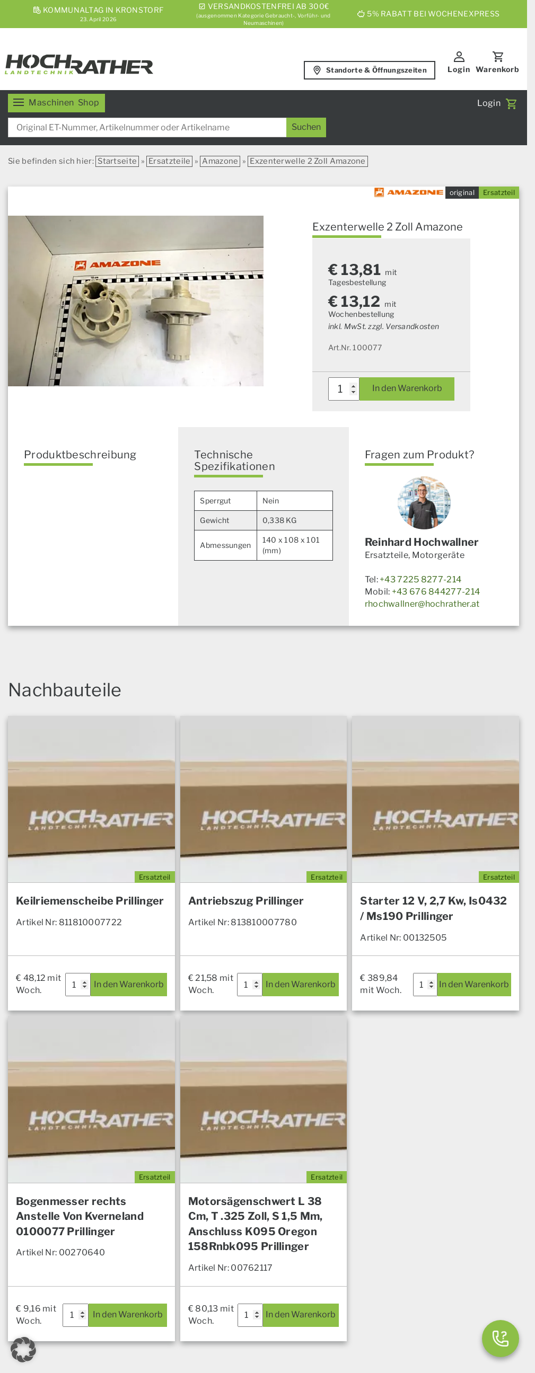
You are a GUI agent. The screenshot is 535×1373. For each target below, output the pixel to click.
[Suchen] (306, 127)
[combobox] (167, 127)
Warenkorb (498, 69)
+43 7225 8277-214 (420, 579)
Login (459, 69)
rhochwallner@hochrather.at (422, 604)
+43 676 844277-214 (436, 592)
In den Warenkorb (407, 388)
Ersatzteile (169, 161)
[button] (23, 1349)
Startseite (117, 161)
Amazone (220, 161)
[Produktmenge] (344, 389)
